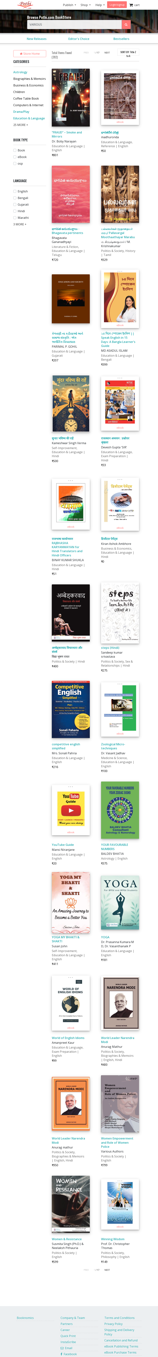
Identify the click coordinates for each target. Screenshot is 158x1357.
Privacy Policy (113, 1324)
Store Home (30, 54)
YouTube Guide (63, 845)
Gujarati (23, 204)
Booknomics (25, 1318)
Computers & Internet (28, 105)
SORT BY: (128, 53)
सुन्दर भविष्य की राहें (63, 438)
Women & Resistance (67, 1239)
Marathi (23, 218)
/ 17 (97, 52)
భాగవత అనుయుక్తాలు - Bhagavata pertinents (67, 231)
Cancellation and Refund (121, 1340)
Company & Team (73, 1318)
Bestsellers (121, 39)
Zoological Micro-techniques (113, 746)
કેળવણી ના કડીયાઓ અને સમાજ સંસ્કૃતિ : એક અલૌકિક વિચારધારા (67, 338)
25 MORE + (20, 125)
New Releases (37, 39)
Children (19, 92)
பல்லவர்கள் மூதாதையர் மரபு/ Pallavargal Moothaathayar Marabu (118, 233)
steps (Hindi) (110, 648)
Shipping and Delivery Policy (119, 1332)
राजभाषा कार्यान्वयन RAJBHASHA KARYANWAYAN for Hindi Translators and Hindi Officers (67, 547)
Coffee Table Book (26, 98)
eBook (22, 157)
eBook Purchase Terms (120, 1352)
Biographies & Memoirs (29, 79)
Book (21, 150)
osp (20, 163)
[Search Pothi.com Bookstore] (126, 24)
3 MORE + (19, 224)
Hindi (21, 211)
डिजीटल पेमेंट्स (109, 539)
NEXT (107, 52)
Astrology (20, 72)
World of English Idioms (68, 1038)
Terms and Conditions (119, 1318)
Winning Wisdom (112, 1239)
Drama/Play (21, 112)
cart (134, 5)
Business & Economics (28, 85)
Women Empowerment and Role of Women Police (117, 1142)
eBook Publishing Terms (121, 1346)
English (23, 191)
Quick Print (68, 1336)
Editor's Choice (78, 39)
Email (66, 1348)
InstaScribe (68, 1342)
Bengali (23, 198)
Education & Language (29, 118)
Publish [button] (68, 5)
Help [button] (99, 5)
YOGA (105, 937)
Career (65, 1330)
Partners (67, 1324)
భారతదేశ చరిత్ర (109, 132)
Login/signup (117, 4)
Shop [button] (84, 5)
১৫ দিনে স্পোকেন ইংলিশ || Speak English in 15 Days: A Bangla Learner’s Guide (118, 340)
